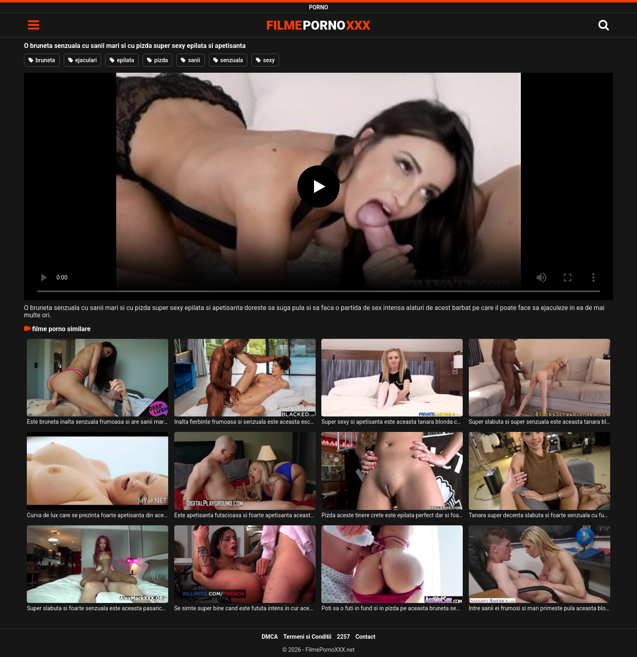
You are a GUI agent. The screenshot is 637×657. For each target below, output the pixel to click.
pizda (157, 60)
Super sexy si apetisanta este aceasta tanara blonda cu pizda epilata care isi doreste (392, 421)
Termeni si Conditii (307, 636)
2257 (343, 636)
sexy (265, 60)
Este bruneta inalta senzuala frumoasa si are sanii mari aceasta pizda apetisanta (97, 421)
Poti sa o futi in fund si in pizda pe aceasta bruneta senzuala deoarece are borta (392, 608)
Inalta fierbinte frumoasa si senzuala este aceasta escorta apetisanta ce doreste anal (245, 421)
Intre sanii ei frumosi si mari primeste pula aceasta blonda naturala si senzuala (539, 608)
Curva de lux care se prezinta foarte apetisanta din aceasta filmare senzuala (97, 515)
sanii (190, 60)
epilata (122, 60)
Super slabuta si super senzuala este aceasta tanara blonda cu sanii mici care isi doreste (539, 421)
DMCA (270, 636)
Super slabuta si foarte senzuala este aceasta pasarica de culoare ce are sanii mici (97, 608)
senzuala (228, 60)
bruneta (41, 60)
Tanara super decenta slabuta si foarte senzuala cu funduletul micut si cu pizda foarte (539, 515)
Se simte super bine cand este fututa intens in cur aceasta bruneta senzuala (245, 608)
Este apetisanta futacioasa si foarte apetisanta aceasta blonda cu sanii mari (245, 515)
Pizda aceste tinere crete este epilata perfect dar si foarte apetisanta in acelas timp (392, 515)
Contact (365, 636)
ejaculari (82, 60)
